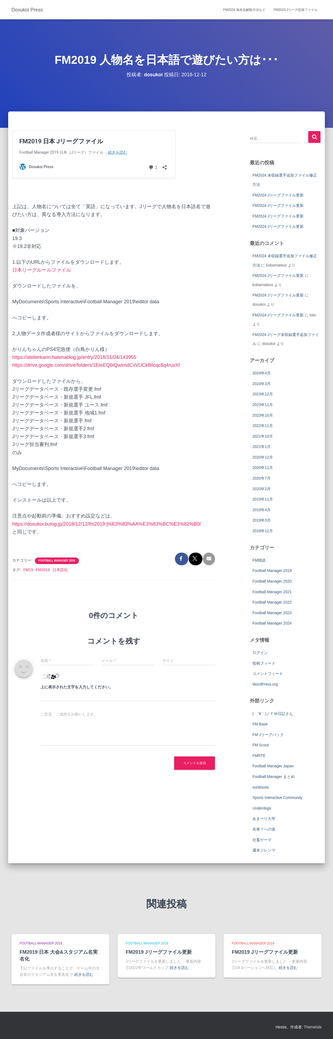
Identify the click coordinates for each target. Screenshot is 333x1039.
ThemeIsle (313, 1027)
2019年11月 (262, 499)
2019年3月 (261, 520)
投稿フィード (263, 663)
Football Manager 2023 (272, 613)
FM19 (28, 570)
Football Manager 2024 (272, 623)
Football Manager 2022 (272, 602)
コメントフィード (267, 673)
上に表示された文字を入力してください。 (77, 687)
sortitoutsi (260, 787)
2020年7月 (261, 478)
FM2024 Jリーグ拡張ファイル (295, 10)
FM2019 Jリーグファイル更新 (159, 952)
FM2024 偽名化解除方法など (244, 10)
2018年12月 (262, 531)
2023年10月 (262, 415)
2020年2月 (261, 489)
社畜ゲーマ (262, 840)
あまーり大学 (263, 818)
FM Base (260, 724)
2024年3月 (261, 383)
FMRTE (259, 755)
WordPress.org (265, 684)
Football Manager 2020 (272, 581)
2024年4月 (261, 373)
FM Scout (260, 745)
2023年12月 (262, 394)
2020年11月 (262, 467)
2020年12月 (262, 457)
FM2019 (43, 570)
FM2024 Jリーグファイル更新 (278, 195)
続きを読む (83, 974)
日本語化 (60, 570)
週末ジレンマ (263, 850)
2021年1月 (261, 446)
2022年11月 (262, 425)
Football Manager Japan (273, 766)
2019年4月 (261, 510)
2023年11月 (262, 404)
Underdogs (261, 808)
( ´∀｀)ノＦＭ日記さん (272, 713)
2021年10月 (262, 436)
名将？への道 (263, 829)
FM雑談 (259, 560)
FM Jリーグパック (268, 734)
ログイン (260, 652)
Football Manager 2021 (272, 592)
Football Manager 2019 (57, 560)
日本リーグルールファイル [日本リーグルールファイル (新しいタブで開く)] (41, 270)
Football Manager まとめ (273, 776)
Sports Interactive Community (277, 797)
